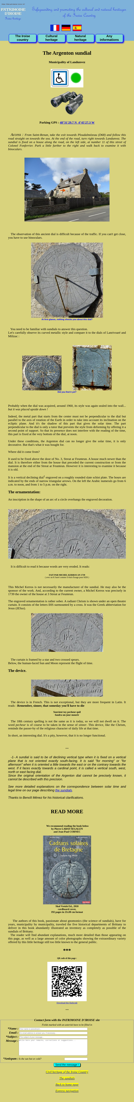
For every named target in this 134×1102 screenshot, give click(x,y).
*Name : (13, 1028)
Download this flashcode (67, 1003)
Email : (13, 1032)
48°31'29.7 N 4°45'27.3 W (77, 122)
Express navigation (67, 1094)
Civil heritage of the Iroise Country (67, 1075)
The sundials (67, 1081)
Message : (12, 1040)
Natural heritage (80, 37)
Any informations (109, 37)
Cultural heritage (51, 37)
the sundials (63, 790)
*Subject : (12, 1036)
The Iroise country (22, 37)
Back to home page (67, 1087)
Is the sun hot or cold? (30, 1062)
